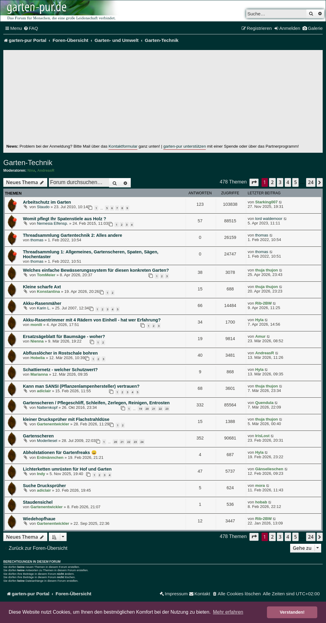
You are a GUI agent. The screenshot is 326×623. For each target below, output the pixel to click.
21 (153, 409)
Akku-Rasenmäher (42, 303)
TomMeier (46, 275)
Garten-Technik (27, 162)
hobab (261, 502)
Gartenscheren (38, 436)
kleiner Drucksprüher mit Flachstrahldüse (66, 419)
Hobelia (37, 357)
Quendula (264, 402)
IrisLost (262, 436)
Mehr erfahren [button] (228, 612)
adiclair (44, 391)
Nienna (37, 341)
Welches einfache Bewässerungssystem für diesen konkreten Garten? (96, 270)
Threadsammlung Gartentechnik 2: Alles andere (72, 235)
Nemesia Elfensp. (52, 223)
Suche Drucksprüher (44, 485)
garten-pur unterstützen (184, 146)
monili (36, 324)
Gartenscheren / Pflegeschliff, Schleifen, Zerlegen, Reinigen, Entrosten (96, 402)
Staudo (43, 207)
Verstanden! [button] (292, 612)
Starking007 (266, 202)
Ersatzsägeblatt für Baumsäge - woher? (64, 336)
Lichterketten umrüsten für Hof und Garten (67, 469)
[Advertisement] (163, 98)
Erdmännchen (50, 457)
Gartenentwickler (53, 424)
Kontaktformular (122, 146)
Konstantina (48, 291)
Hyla (259, 320)
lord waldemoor (268, 218)
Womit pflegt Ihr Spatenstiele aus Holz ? (64, 218)
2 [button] (272, 182)
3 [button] (280, 182)
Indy (41, 473)
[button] (254, 182)
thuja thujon (266, 270)
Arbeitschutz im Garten (47, 202)
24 (141, 442)
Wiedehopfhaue (39, 518)
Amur (260, 336)
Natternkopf (47, 407)
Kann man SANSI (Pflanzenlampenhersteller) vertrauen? (81, 386)
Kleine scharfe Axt (42, 286)
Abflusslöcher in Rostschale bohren (60, 353)
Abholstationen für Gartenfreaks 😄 (60, 452)
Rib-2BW (263, 303)
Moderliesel (47, 440)
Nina (31, 170)
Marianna (39, 374)
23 (166, 409)
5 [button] (295, 182)
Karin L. (44, 308)
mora (260, 485)
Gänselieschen (269, 469)
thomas (36, 240)
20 (147, 409)
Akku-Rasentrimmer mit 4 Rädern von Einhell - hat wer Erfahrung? (92, 320)
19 (140, 409)
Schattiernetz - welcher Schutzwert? (60, 369)
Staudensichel (37, 502)
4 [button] (288, 182)
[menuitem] (31, 28)
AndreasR (46, 170)
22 (160, 409)
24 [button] (310, 182)
